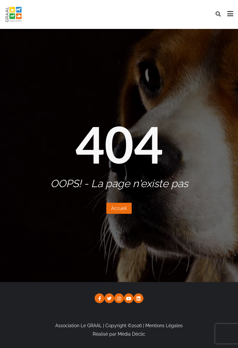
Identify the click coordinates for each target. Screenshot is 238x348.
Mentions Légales (164, 325)
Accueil (119, 208)
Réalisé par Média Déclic (119, 334)
